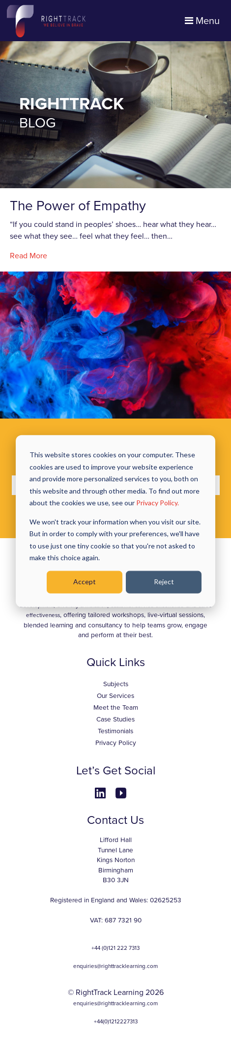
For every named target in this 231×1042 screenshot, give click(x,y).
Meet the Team (115, 708)
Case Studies (115, 719)
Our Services (115, 696)
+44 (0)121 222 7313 (115, 947)
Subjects (115, 684)
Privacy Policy (115, 743)
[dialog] (115, 521)
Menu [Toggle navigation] (202, 21)
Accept (84, 581)
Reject (164, 581)
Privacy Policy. (157, 502)
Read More (28, 256)
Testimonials (115, 731)
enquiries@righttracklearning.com (115, 966)
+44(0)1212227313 (116, 1021)
